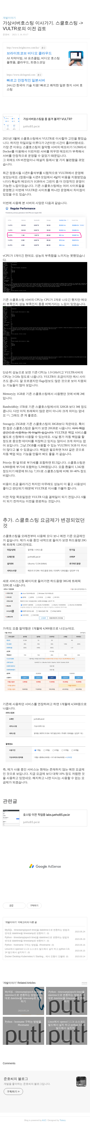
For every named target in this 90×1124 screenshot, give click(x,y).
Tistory (63, 1120)
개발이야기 (9, 17)
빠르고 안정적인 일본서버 (26, 80)
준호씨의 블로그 (16, 1079)
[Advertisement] (45, 866)
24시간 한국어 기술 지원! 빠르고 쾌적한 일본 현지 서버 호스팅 (45, 87)
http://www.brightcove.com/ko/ (23, 47)
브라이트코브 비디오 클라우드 (29, 53)
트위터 (53, 968)
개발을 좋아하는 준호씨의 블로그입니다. (27, 1083)
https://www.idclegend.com (21, 74)
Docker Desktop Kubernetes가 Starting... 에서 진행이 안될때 (35, 956)
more (84, 982)
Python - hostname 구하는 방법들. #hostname (27, 945)
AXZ (44, 1120)
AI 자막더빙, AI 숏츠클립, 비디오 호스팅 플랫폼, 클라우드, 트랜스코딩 (33, 60)
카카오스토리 (45, 968)
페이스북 (36, 968)
